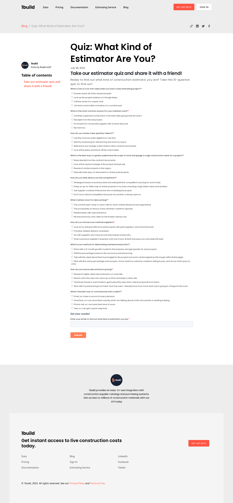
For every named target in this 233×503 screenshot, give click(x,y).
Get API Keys (184, 7)
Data (45, 7)
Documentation (79, 7)
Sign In (204, 7)
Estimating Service (105, 7)
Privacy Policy (77, 483)
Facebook (123, 462)
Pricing (59, 7)
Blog (125, 7)
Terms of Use (97, 483)
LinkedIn (123, 456)
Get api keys (198, 443)
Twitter (122, 467)
